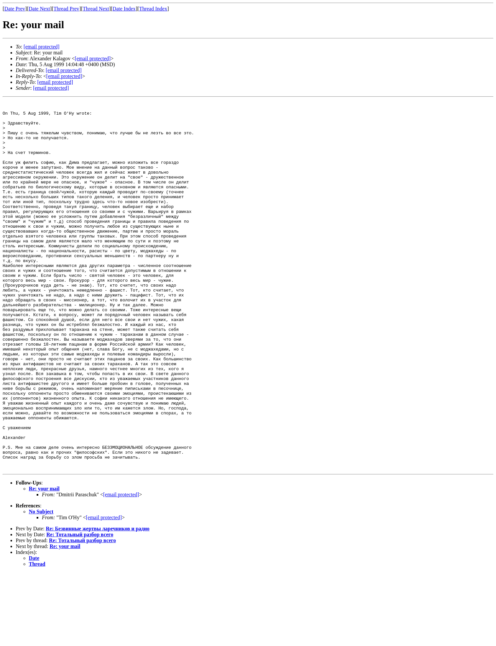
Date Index (124, 8)
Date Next (39, 8)
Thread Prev (66, 8)
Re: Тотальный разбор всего (79, 608)
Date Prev (14, 8)
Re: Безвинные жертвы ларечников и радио (98, 602)
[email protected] (64, 70)
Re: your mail (44, 562)
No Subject (41, 585)
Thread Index (153, 8)
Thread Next (96, 8)
